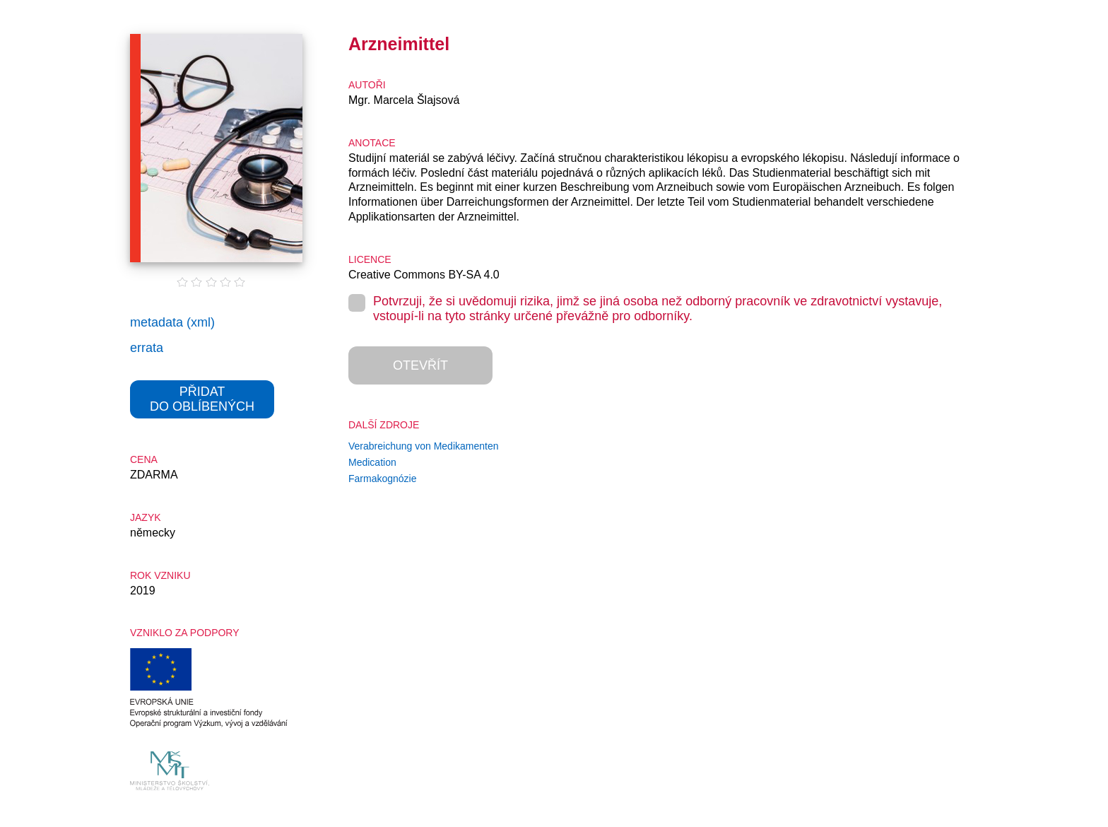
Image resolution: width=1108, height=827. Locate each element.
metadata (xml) (172, 322)
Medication (372, 462)
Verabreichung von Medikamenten (423, 446)
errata (146, 348)
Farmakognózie (382, 478)
